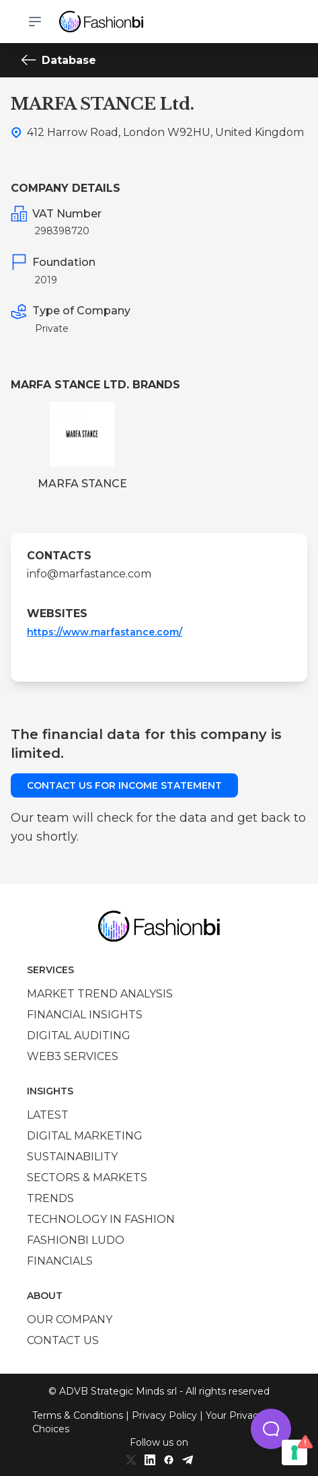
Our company (69, 1319)
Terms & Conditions (77, 1415)
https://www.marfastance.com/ (104, 632)
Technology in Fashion (101, 1219)
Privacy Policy (164, 1415)
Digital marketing (85, 1135)
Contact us (63, 1340)
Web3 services (72, 1056)
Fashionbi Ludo (75, 1240)
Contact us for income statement (124, 785)
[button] (271, 1429)
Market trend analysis (100, 993)
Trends (50, 1198)
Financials (60, 1261)
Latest (48, 1115)
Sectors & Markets (87, 1177)
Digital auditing (78, 1035)
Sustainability (72, 1156)
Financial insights (85, 1014)
